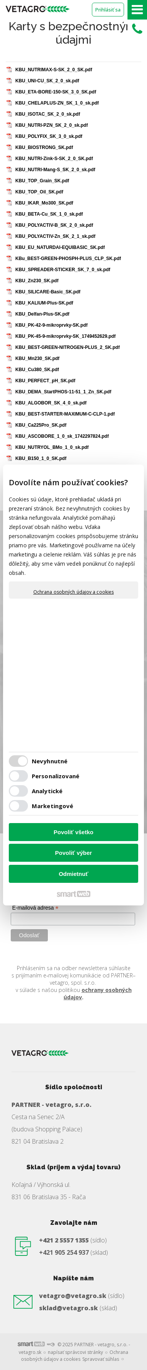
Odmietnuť (73, 874)
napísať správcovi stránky (75, 1352)
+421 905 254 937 (64, 1252)
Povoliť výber (73, 852)
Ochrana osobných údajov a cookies (73, 592)
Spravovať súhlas (100, 1359)
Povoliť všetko (73, 832)
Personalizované (56, 776)
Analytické (47, 791)
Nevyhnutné (49, 761)
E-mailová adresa (35, 908)
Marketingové (52, 806)
